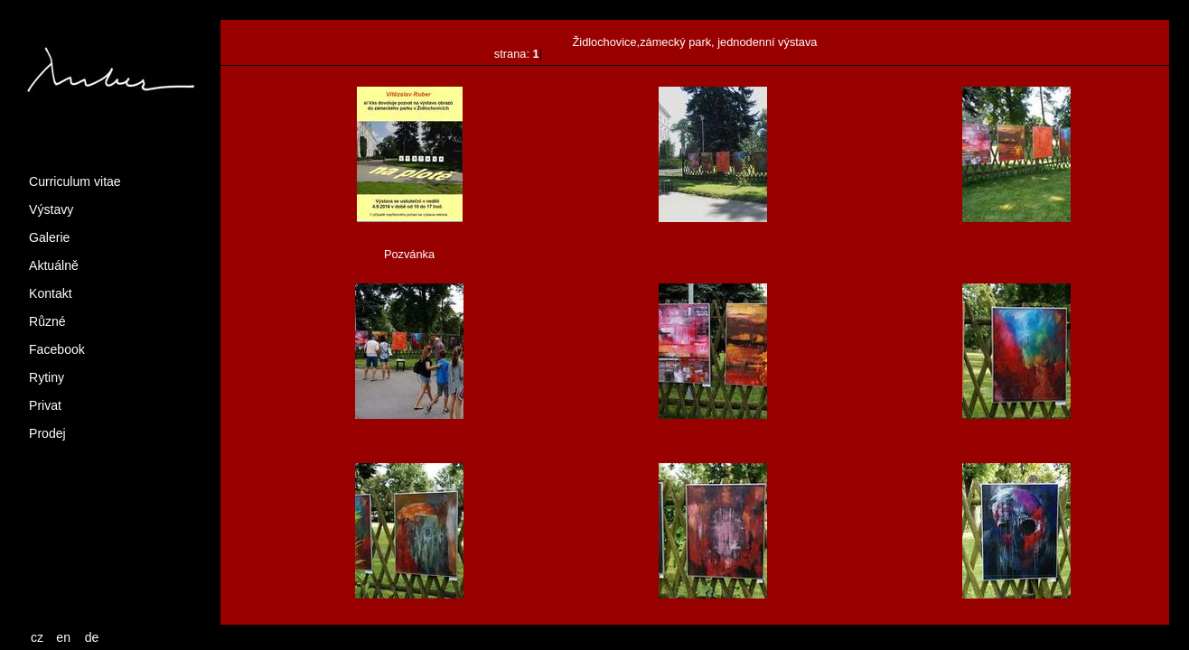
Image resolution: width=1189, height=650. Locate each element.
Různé (47, 321)
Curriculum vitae (75, 181)
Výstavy (51, 209)
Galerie (49, 237)
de (92, 637)
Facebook (57, 349)
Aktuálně (54, 265)
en (63, 637)
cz (37, 637)
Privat (45, 405)
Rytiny (46, 377)
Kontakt (50, 293)
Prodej (47, 433)
